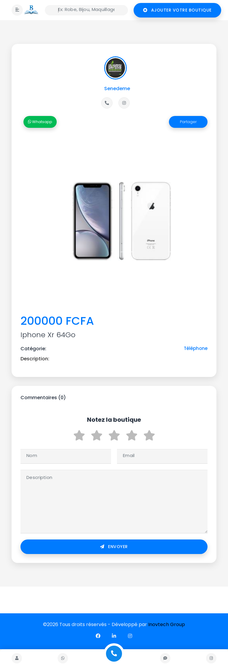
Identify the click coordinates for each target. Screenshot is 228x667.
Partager (188, 122)
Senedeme (117, 88)
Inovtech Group (166, 624)
